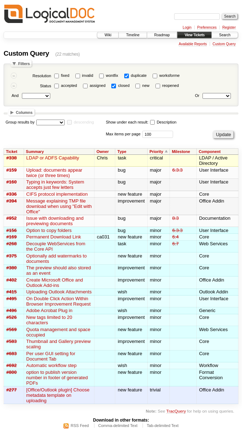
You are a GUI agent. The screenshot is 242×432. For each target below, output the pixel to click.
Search (225, 35)
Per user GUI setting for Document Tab (50, 356)
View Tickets (194, 35)
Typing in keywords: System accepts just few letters (55, 184)
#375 (11, 256)
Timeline (132, 35)
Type (121, 151)
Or (197, 95)
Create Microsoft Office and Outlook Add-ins (54, 282)
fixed (65, 75)
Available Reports (193, 44)
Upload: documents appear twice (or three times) (54, 172)
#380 (11, 267)
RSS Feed (80, 425)
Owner (103, 151)
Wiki (107, 35)
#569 (11, 329)
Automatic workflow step (51, 365)
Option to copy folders (48, 230)
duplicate (138, 75)
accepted (69, 85)
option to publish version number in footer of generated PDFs (57, 378)
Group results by (20, 122)
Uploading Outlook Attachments (59, 291)
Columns (24, 112)
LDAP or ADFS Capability (52, 158)
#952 (11, 218)
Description (163, 122)
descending (84, 122)
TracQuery (176, 411)
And (15, 95)
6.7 (175, 243)
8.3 (175, 218)
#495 (11, 298)
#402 (11, 280)
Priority (156, 151)
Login (187, 27)
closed (124, 85)
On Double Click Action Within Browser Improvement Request (58, 301)
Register (229, 27)
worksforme (169, 75)
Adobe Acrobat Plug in (49, 310)
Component (209, 151)
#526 (11, 317)
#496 (11, 310)
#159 (11, 170)
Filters (24, 63)
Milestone (181, 151)
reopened (170, 85)
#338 (11, 158)
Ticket (12, 151)
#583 (11, 341)
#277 (11, 389)
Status (45, 86)
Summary (35, 151)
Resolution (41, 76)
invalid (87, 75)
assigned (98, 85)
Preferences (207, 27)
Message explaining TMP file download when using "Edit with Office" (59, 206)
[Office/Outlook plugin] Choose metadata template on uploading (57, 395)
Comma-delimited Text (118, 425)
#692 (11, 365)
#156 (11, 230)
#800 (11, 372)
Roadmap (162, 35)
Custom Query (224, 44)
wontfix (112, 75)
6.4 (175, 237)
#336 (11, 194)
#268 (11, 243)
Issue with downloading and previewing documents (55, 220)
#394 (11, 201)
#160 (11, 182)
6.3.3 (177, 170)
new (145, 85)
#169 (11, 237)
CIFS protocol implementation (57, 194)
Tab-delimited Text (162, 425)
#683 (11, 353)
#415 (11, 291)
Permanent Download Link (53, 237)
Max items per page (123, 134)
